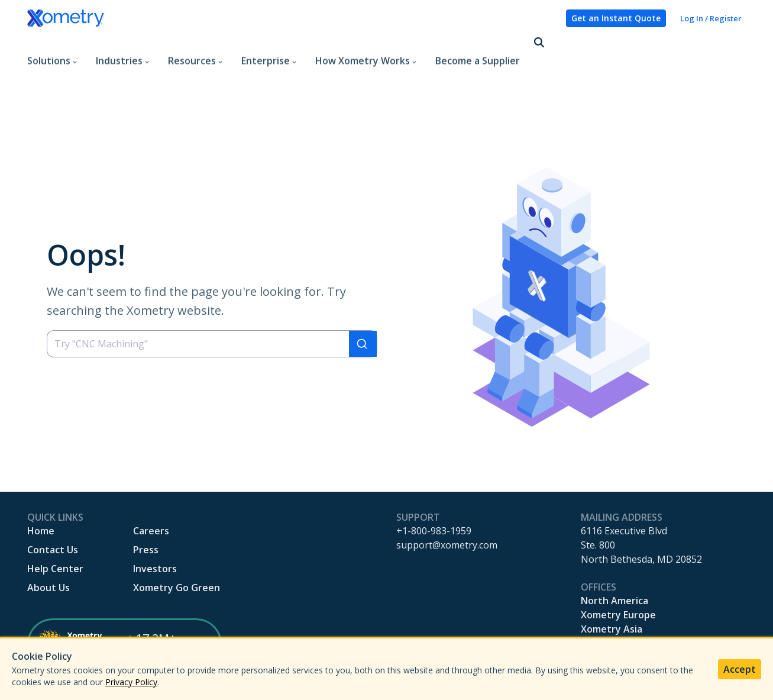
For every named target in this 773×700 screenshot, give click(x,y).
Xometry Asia (611, 591)
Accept (739, 669)
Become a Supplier (477, 43)
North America (614, 562)
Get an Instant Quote (616, 18)
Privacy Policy (131, 682)
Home (40, 492)
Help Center (55, 530)
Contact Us (52, 511)
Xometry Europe (618, 576)
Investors (155, 530)
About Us (48, 549)
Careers (151, 492)
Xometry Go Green (176, 549)
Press (146, 511)
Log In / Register (711, 18)
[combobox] (212, 306)
